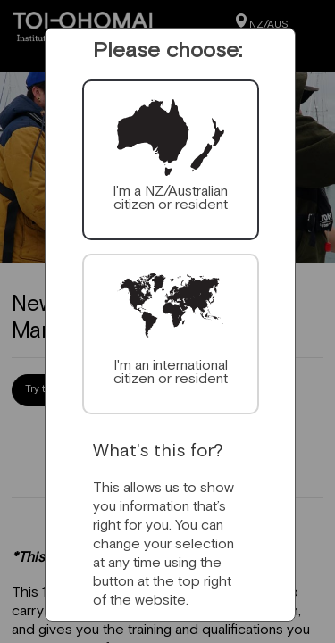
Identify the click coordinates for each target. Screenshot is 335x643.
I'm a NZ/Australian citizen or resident (170, 197)
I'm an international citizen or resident (170, 371)
